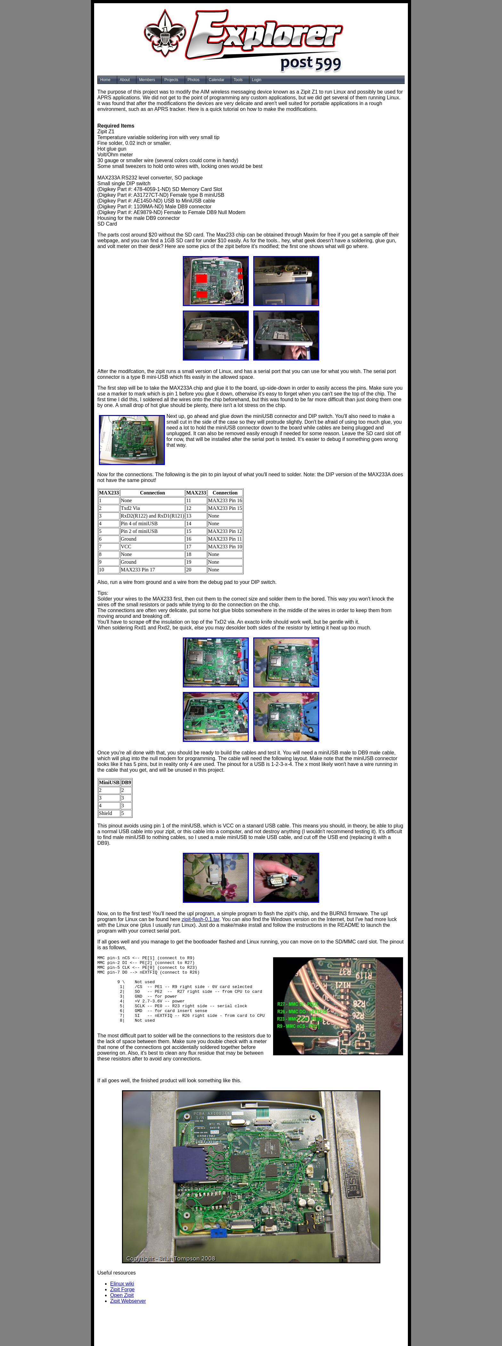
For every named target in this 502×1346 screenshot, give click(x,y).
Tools (238, 80)
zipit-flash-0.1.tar (200, 919)
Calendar (216, 80)
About (125, 80)
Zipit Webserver (128, 1309)
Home (105, 80)
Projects (171, 80)
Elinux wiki (122, 1292)
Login (256, 80)
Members (147, 80)
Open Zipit (122, 1304)
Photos (193, 80)
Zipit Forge (122, 1298)
